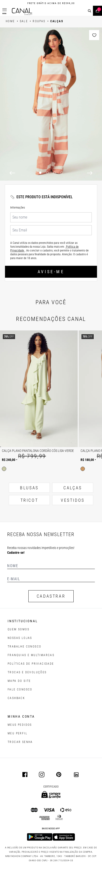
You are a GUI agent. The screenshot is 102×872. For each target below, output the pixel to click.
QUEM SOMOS (18, 629)
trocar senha (20, 742)
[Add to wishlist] (94, 35)
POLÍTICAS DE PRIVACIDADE (31, 663)
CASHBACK (16, 698)
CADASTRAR (51, 596)
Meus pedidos (20, 724)
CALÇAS (72, 487)
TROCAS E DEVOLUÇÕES (27, 672)
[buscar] (89, 10)
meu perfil (17, 733)
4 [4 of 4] (62, 173)
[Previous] (12, 173)
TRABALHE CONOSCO (24, 646)
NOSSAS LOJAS (20, 638)
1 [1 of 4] (40, 173)
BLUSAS (29, 487)
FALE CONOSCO (20, 689)
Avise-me (51, 271)
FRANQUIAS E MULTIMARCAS (31, 655)
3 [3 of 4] (54, 173)
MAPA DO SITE (19, 681)
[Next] (89, 173)
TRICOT (29, 500)
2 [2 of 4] (47, 173)
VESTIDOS (73, 500)
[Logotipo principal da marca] (22, 11)
